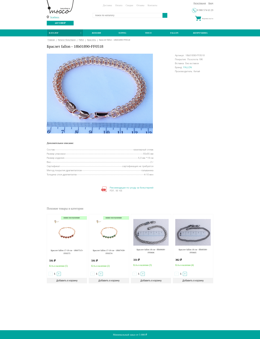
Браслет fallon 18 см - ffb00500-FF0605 (193, 251)
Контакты (152, 5)
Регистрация (200, 3)
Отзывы (140, 5)
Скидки (129, 5)
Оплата (118, 5)
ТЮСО (148, 33)
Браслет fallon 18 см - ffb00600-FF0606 (151, 251)
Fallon (174, 33)
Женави (96, 33)
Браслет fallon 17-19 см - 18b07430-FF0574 (109, 252)
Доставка (107, 5)
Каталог (65, 33)
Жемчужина (200, 33)
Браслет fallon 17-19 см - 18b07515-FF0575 (67, 252)
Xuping (122, 33)
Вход (210, 3)
